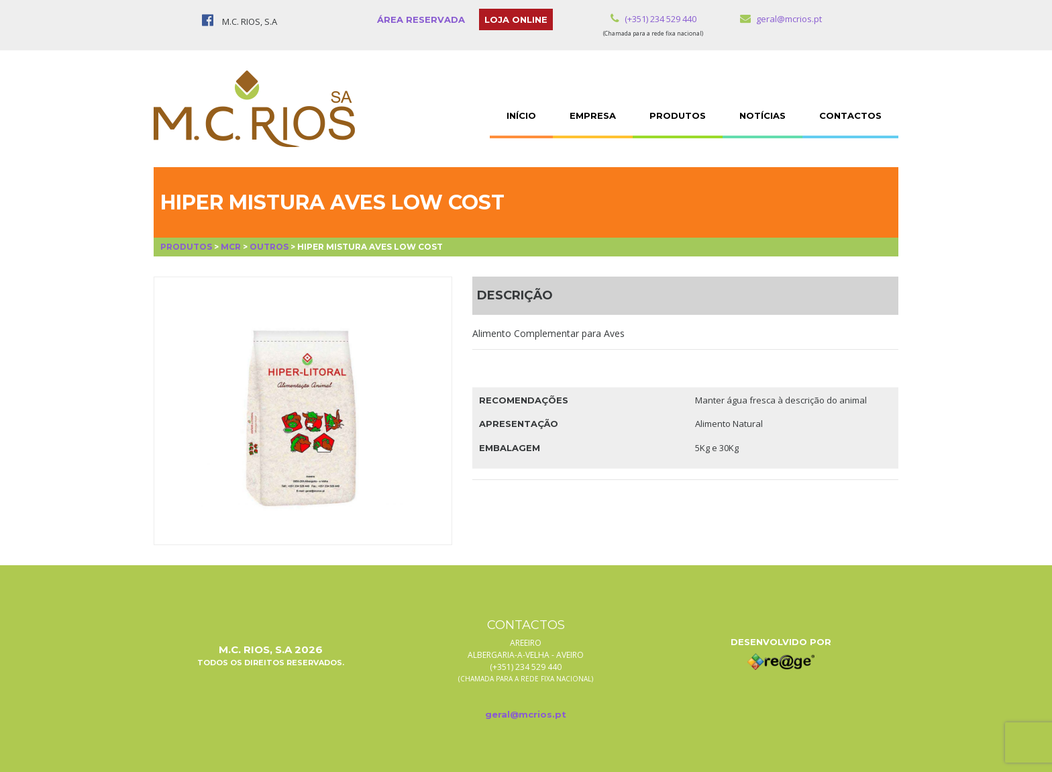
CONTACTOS (850, 115)
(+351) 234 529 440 (653, 19)
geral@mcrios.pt (781, 19)
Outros (269, 247)
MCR (231, 247)
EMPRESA (593, 115)
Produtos (186, 247)
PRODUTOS (677, 115)
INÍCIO (521, 115)
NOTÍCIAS (762, 115)
